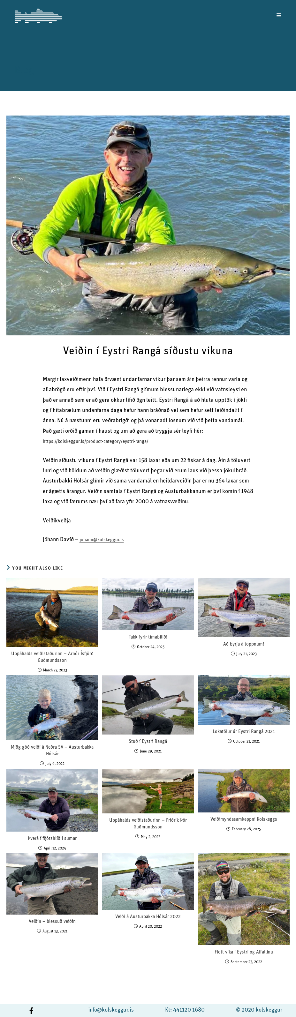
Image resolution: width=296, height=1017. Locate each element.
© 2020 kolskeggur (259, 1010)
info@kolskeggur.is (111, 1010)
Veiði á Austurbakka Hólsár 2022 (148, 917)
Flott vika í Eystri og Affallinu (244, 952)
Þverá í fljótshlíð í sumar (52, 838)
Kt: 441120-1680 (185, 1010)
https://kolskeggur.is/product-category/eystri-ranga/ (95, 441)
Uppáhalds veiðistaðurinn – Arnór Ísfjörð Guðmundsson (52, 657)
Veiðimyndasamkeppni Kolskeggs (243, 819)
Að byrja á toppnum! (243, 644)
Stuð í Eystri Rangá (148, 741)
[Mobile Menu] (279, 16)
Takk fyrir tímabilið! (148, 637)
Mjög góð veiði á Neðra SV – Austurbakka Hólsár (52, 751)
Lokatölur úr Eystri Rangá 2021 (244, 731)
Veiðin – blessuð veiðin (52, 921)
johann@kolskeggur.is (102, 540)
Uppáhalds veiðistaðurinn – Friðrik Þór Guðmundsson (148, 824)
